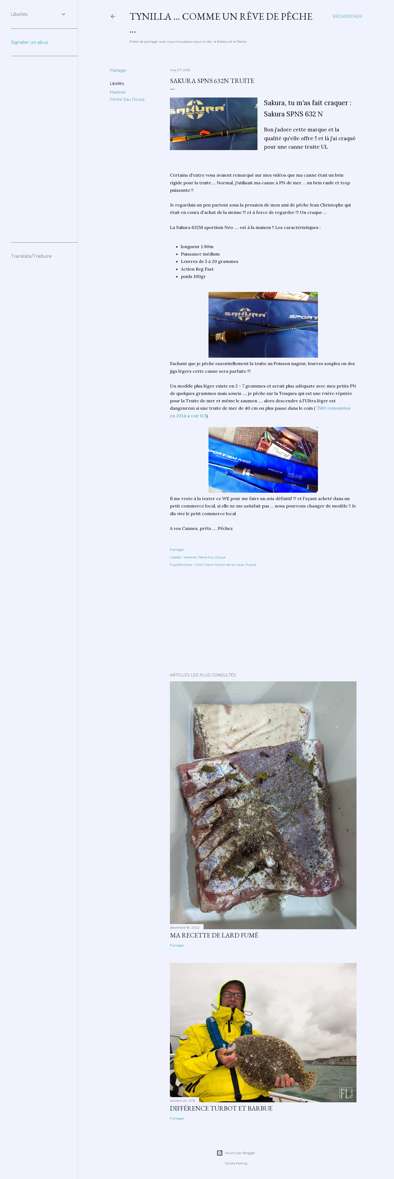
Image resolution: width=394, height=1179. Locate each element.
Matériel (117, 92)
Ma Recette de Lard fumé (214, 935)
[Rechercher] (347, 16)
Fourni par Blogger (235, 1153)
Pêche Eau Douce (127, 99)
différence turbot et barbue (221, 1108)
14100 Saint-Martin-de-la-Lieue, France (225, 565)
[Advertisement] (263, 620)
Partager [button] (118, 70)
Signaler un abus (29, 42)
